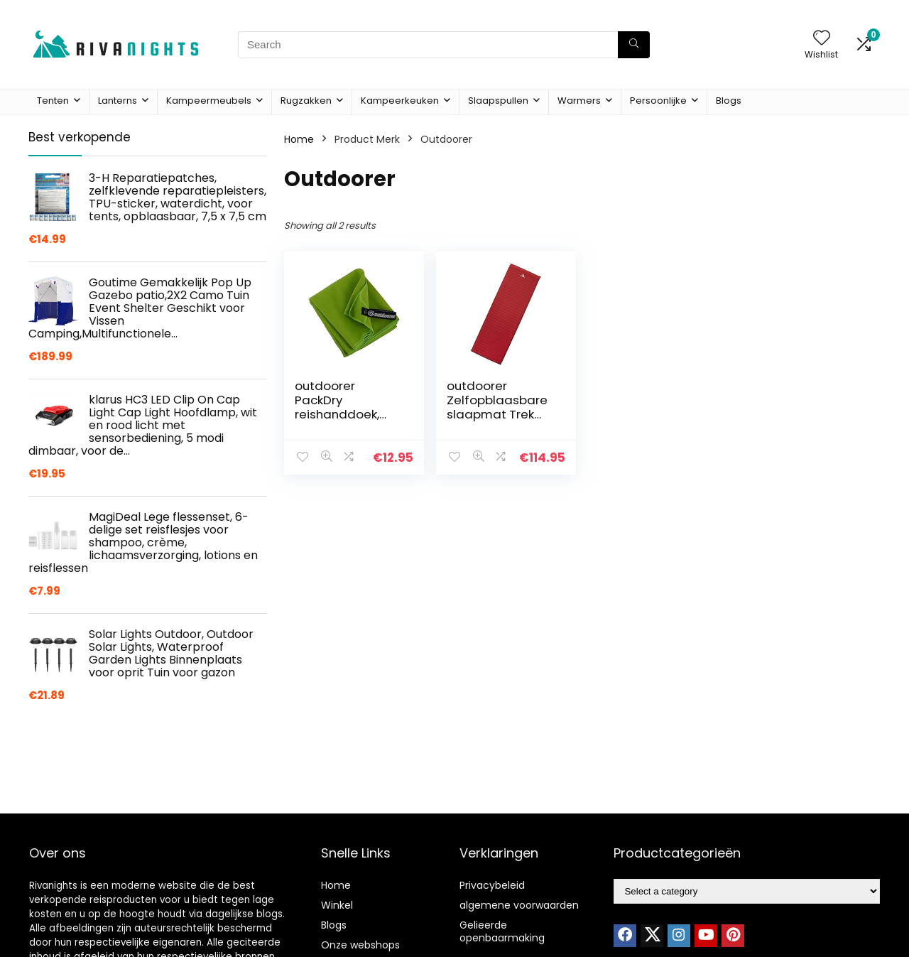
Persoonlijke (658, 100)
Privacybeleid (492, 885)
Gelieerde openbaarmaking (502, 931)
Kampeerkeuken (400, 100)
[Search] (634, 44)
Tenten (53, 100)
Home (299, 139)
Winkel (337, 905)
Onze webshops (360, 945)
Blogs (728, 100)
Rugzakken (306, 100)
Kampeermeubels (208, 100)
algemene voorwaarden (519, 905)
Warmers (579, 100)
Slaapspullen (498, 100)
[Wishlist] (821, 38)
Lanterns (117, 100)
